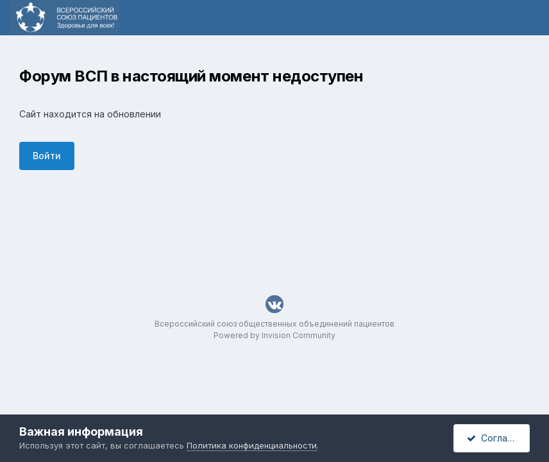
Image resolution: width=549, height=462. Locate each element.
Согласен (495, 437)
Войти (47, 155)
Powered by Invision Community (274, 335)
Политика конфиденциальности (252, 445)
